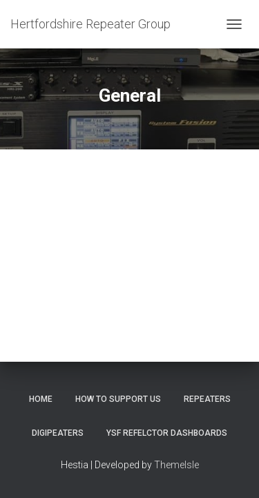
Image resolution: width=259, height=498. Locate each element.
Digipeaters (58, 433)
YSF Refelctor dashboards (166, 433)
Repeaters (207, 399)
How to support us (118, 399)
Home (40, 399)
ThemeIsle (176, 464)
